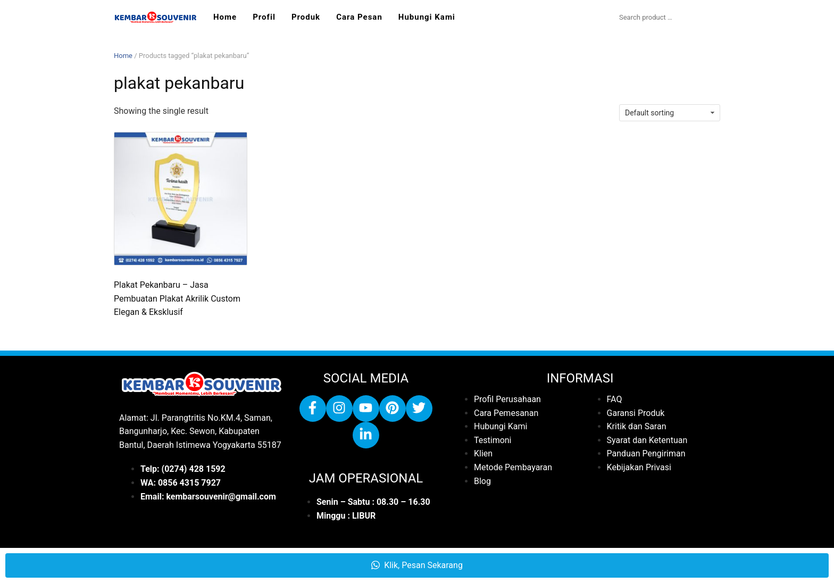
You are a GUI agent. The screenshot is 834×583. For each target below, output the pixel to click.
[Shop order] (669, 112)
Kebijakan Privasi (639, 467)
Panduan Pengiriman (646, 453)
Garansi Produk (636, 413)
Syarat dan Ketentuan (647, 440)
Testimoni (493, 440)
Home (225, 17)
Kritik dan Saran (636, 426)
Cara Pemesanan (506, 413)
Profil (264, 17)
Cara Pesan (359, 17)
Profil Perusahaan (507, 399)
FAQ (614, 399)
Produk (305, 17)
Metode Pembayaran (513, 467)
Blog (482, 481)
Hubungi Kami (426, 17)
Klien (483, 453)
